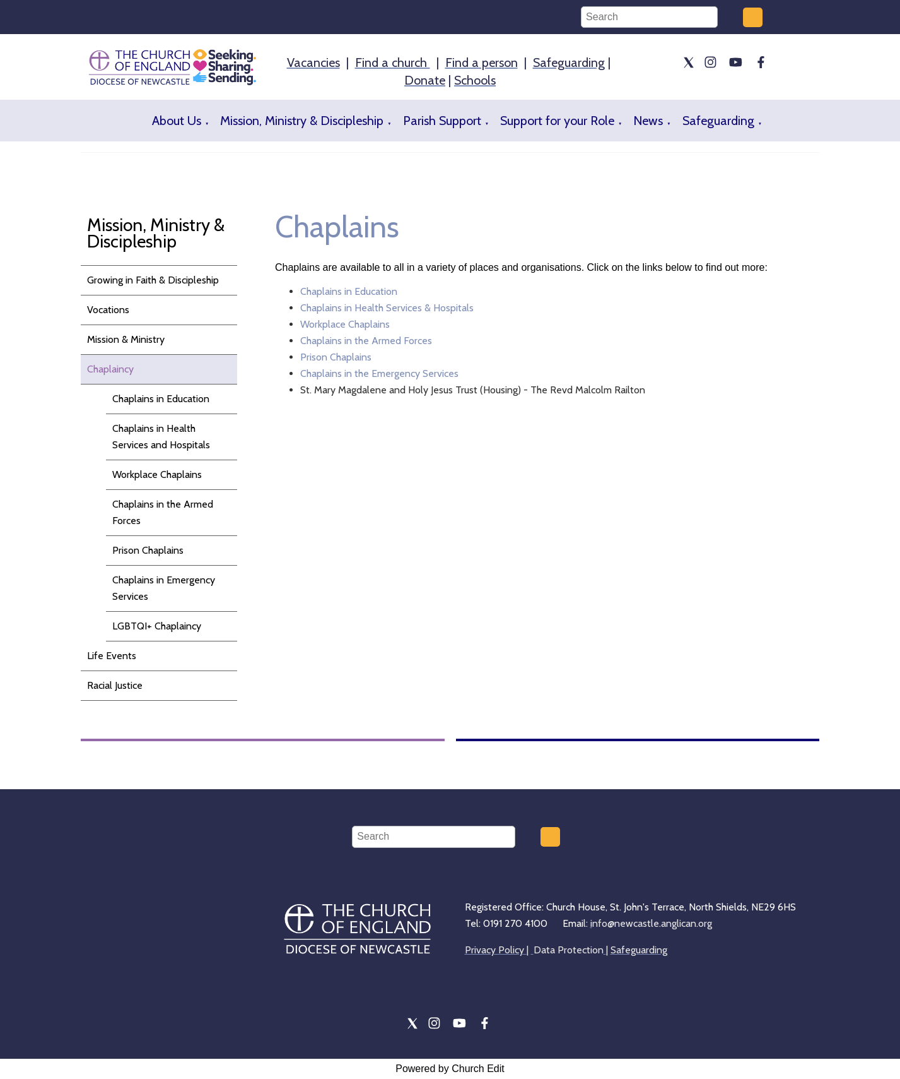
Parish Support (442, 120)
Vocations (108, 310)
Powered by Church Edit (450, 1068)
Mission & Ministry (126, 339)
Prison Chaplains (148, 550)
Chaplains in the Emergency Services (379, 373)
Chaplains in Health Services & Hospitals (387, 308)
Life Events (111, 656)
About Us (176, 120)
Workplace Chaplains (157, 474)
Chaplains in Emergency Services (163, 588)
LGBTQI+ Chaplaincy (156, 626)
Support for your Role (557, 120)
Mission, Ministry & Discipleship (301, 120)
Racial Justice (115, 685)
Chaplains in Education (160, 399)
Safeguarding (718, 120)
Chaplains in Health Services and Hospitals (161, 436)
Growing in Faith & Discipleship (153, 280)
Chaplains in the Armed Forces (162, 512)
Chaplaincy (110, 369)
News (648, 120)
